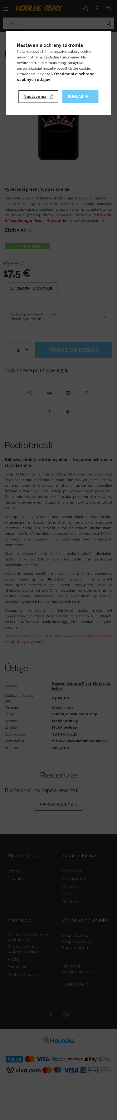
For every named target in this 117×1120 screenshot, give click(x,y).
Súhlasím (78, 96)
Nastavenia (34, 96)
